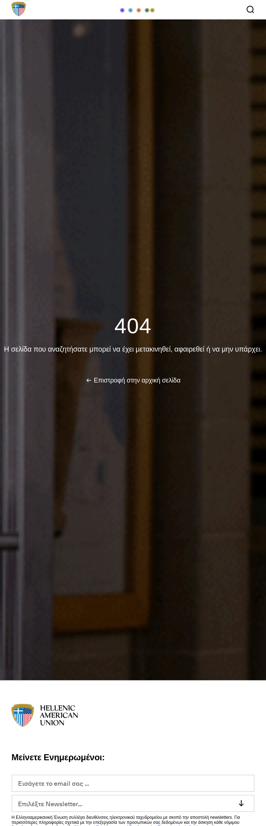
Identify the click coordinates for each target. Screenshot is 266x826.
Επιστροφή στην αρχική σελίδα (137, 380)
